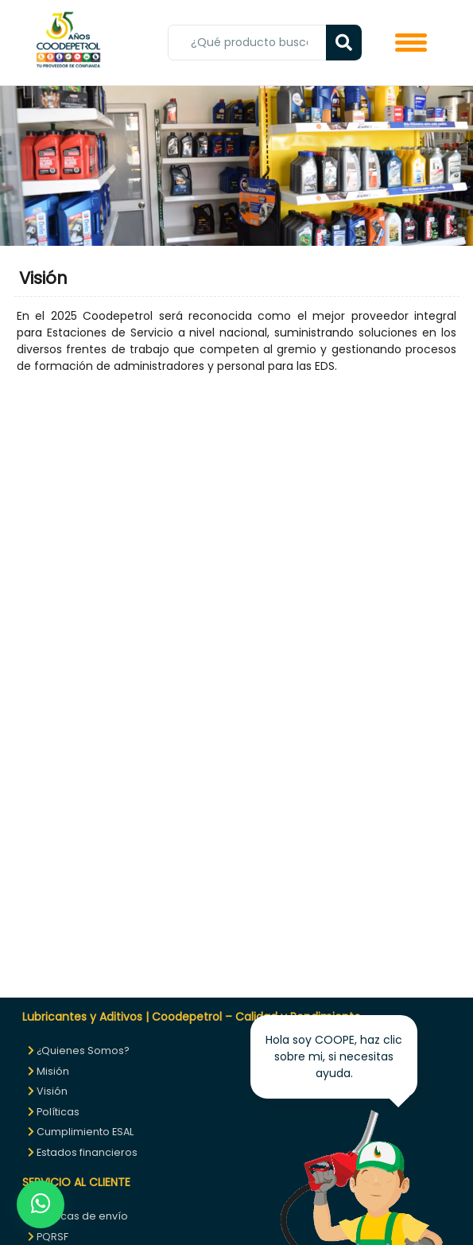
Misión (48, 1071)
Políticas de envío (78, 1216)
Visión (48, 1091)
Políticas (53, 1112)
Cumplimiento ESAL (81, 1131)
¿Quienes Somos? (79, 1050)
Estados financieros (83, 1152)
